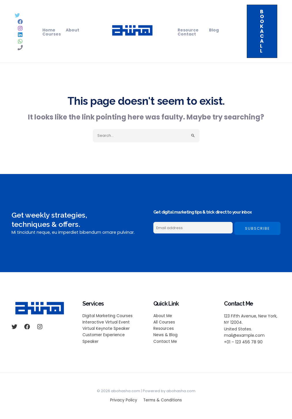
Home (47, 30)
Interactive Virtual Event (106, 323)
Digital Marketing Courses (107, 316)
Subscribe (257, 228)
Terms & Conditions (162, 400)
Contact (185, 34)
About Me (163, 316)
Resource (186, 30)
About (69, 30)
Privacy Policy (123, 400)
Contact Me (165, 342)
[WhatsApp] (20, 41)
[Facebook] (20, 21)
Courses (50, 34)
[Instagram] (20, 28)
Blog (210, 30)
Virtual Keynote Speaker (106, 329)
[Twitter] (17, 15)
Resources (163, 329)
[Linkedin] (20, 34)
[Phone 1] (20, 47)
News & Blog (165, 335)
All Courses (164, 323)
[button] (262, 31)
